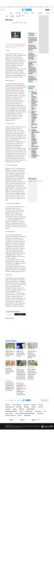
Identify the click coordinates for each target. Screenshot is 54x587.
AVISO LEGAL (40, 413)
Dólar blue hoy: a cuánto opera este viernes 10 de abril (32, 40)
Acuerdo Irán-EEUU (23, 6)
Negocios (40, 13)
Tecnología (38, 411)
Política (33, 13)
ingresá (51, 9)
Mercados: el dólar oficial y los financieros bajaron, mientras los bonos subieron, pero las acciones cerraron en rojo (21, 389)
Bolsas (33, 181)
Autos (21, 411)
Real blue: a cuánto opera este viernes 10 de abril (32, 79)
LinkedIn (15, 400)
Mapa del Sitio (9, 413)
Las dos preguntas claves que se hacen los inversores (32, 55)
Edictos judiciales (10, 415)
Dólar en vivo (10, 6)
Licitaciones (27, 415)
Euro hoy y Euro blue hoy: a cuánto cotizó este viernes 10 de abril (32, 354)
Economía (18, 13)
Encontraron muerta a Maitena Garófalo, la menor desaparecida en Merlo (35, 153)
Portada (7, 404)
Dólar (11, 13)
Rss (44, 411)
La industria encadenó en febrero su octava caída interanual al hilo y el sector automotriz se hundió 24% (34, 100)
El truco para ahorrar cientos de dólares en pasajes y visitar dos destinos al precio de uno (9, 386)
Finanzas (26, 13)
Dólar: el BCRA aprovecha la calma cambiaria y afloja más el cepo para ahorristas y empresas (34, 119)
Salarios (46, 6)
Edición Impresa (30, 409)
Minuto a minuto (21, 382)
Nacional (7, 409)
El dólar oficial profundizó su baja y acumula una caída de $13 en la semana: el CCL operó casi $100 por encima (21, 374)
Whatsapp (21, 400)
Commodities (37, 181)
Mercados (19, 407)
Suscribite (20, 314)
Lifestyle (40, 407)
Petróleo (30, 6)
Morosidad (40, 6)
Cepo (35, 6)
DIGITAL (11, 420)
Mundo (15, 409)
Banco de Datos (9, 407)
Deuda (16, 6)
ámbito (7, 16)
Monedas (30, 181)
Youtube (18, 400)
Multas (20, 415)
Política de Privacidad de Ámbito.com (25, 413)
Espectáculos (28, 411)
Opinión (48, 13)
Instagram (11, 400)
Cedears (41, 181)
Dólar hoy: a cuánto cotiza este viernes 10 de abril (32, 47)
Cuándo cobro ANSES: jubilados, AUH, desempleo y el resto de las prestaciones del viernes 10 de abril (32, 67)
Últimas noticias (16, 404)
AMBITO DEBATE (36, 420)
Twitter (6, 400)
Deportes (21, 409)
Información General (11, 411)
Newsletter (44, 400)
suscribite (47, 9)
